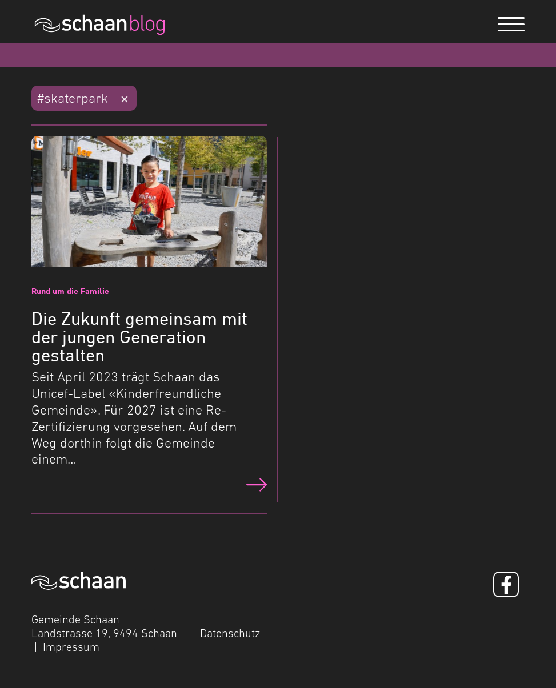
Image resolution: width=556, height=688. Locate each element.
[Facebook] (506, 584)
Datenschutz (230, 633)
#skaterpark (72, 98)
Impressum (71, 647)
